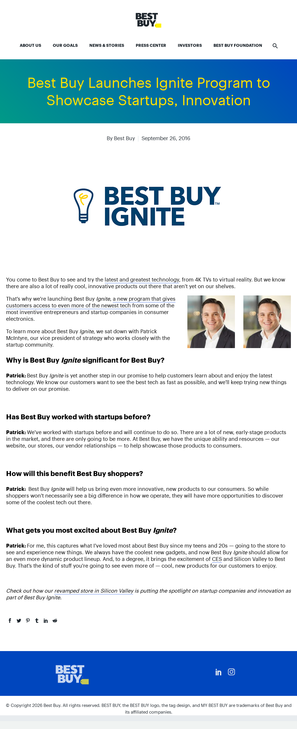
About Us (30, 45)
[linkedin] (218, 672)
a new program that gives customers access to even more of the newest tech (90, 302)
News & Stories (106, 45)
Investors (190, 45)
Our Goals (65, 45)
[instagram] (231, 672)
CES (217, 559)
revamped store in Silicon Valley (93, 590)
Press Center (151, 45)
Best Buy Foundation (237, 45)
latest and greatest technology (142, 279)
